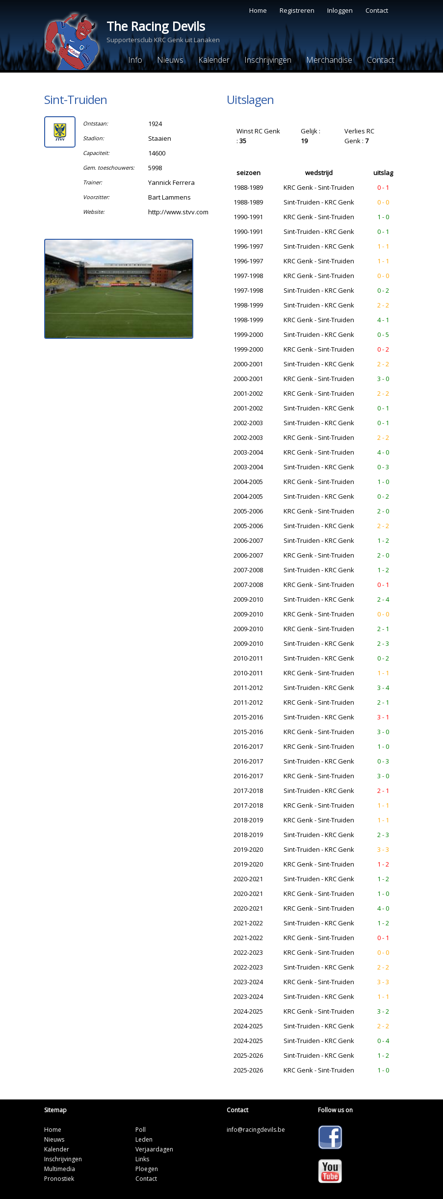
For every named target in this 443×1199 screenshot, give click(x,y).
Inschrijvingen (267, 59)
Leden (144, 1139)
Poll (140, 1129)
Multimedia (59, 1169)
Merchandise (329, 59)
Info (135, 59)
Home (258, 10)
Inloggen (340, 10)
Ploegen (146, 1169)
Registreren (297, 10)
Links (142, 1159)
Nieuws (170, 59)
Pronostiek (59, 1178)
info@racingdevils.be (256, 1129)
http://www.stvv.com (178, 211)
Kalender (214, 59)
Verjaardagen (154, 1149)
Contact (376, 10)
